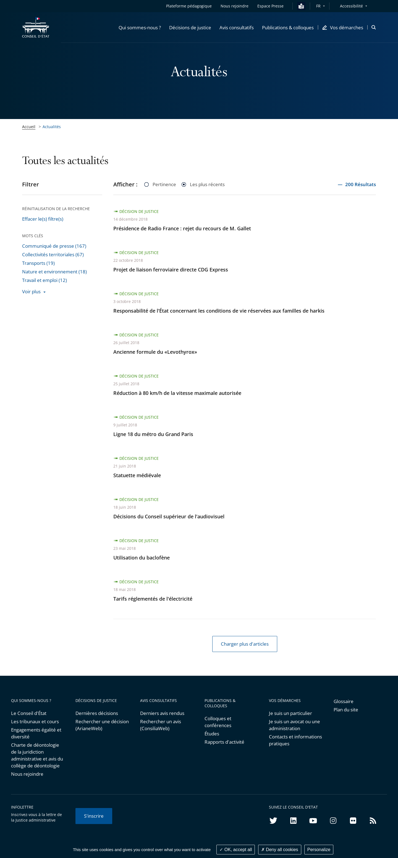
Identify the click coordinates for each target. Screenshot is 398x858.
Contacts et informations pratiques (295, 740)
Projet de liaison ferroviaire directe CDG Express (170, 269)
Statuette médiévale (137, 475)
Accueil (28, 126)
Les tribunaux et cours (35, 721)
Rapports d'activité (224, 742)
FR (318, 6)
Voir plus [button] (31, 291)
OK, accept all (235, 849)
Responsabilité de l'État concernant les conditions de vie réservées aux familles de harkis (218, 310)
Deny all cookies (279, 849)
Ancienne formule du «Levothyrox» (155, 352)
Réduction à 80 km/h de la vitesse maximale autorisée (177, 393)
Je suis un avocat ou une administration (294, 725)
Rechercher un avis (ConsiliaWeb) (160, 725)
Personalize (319, 849)
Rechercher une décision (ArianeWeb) (102, 725)
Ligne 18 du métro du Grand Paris (153, 434)
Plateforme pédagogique (189, 6)
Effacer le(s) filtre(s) (42, 219)
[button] (140, 27)
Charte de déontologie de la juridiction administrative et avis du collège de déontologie (37, 755)
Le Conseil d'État (28, 713)
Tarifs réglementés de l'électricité (152, 598)
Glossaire (344, 701)
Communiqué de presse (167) (54, 246)
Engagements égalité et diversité (36, 733)
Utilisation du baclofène (141, 557)
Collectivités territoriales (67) (53, 254)
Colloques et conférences (218, 721)
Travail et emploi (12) (44, 280)
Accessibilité (351, 6)
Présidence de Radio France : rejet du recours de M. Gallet (182, 228)
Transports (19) (38, 263)
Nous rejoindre (27, 774)
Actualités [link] (52, 126)
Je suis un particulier (290, 713)
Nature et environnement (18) (54, 271)
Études (212, 733)
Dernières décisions (96, 713)
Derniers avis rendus (162, 713)
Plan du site (346, 709)
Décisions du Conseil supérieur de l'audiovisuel (168, 516)
